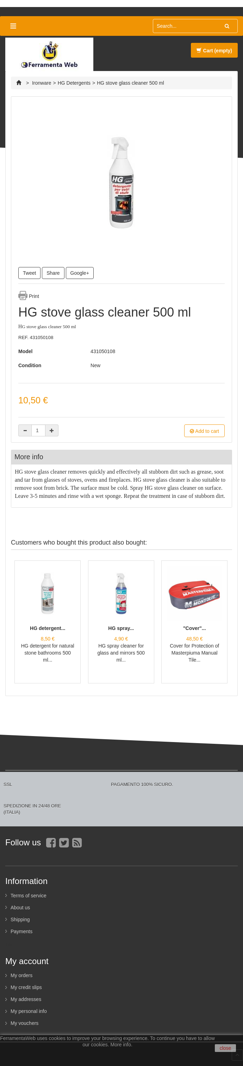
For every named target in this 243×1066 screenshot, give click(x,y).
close (225, 1048)
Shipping (20, 919)
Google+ (79, 273)
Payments (21, 931)
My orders (21, 975)
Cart (214, 50)
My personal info (29, 1011)
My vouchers (24, 1023)
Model (25, 351)
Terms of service (28, 895)
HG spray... (121, 628)
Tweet (29, 273)
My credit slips (26, 987)
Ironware (41, 83)
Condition (29, 365)
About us (20, 907)
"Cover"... (194, 628)
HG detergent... (47, 628)
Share (53, 273)
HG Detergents (74, 83)
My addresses (26, 999)
